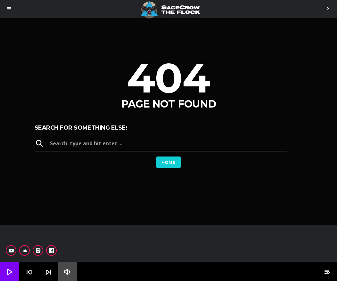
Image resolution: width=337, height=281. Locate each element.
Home (168, 162)
